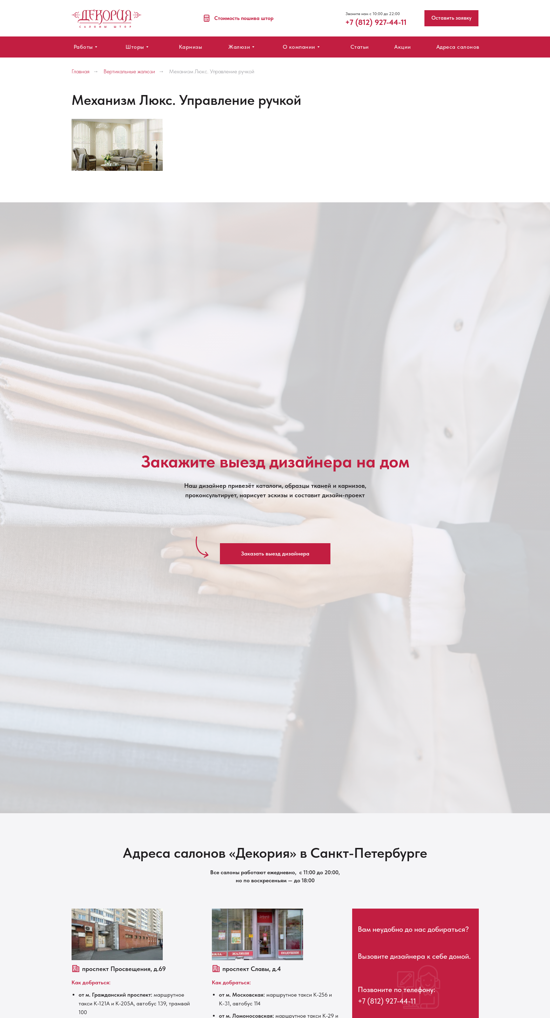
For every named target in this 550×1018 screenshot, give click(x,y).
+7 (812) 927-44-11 (387, 1001)
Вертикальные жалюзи (129, 71)
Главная (80, 71)
